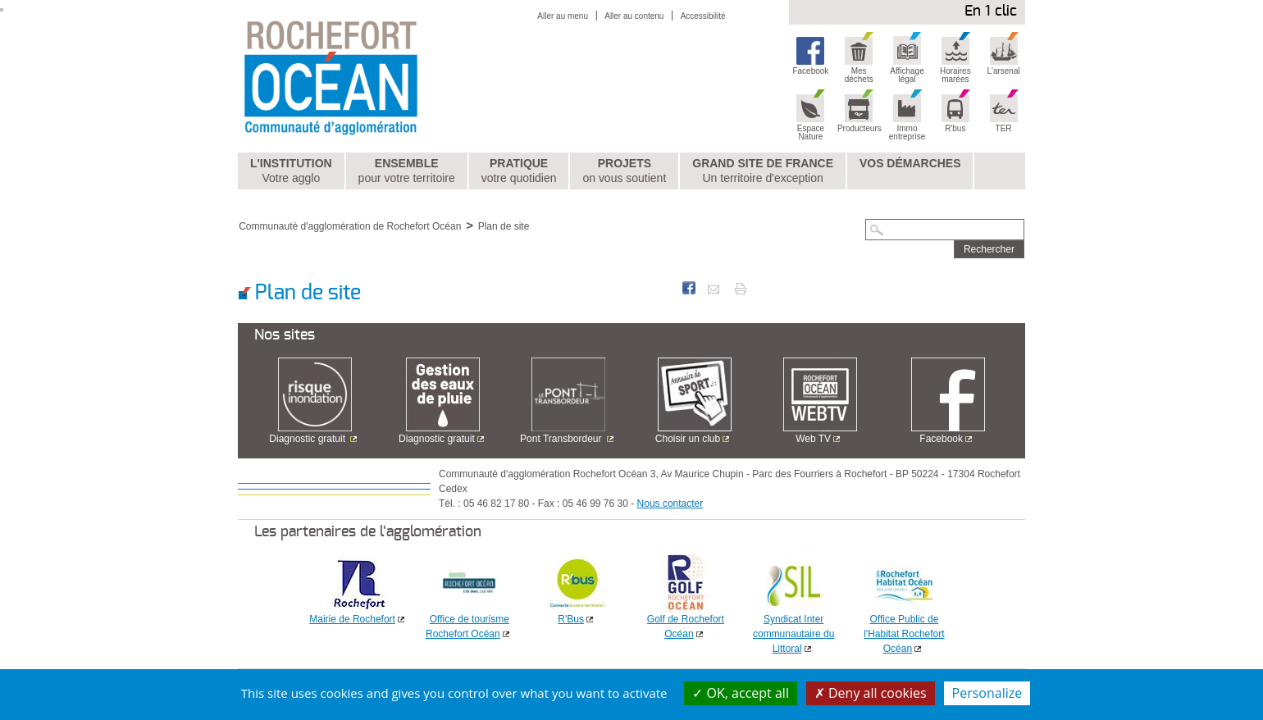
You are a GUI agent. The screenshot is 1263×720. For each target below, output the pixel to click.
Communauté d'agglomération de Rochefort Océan (350, 226)
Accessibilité (703, 16)
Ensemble (406, 171)
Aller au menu (562, 16)
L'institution (291, 171)
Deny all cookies (870, 693)
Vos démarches (910, 163)
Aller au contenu (633, 16)
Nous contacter (670, 503)
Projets (624, 171)
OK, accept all (740, 693)
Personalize (987, 693)
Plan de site (504, 226)
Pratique (519, 171)
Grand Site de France (762, 171)
